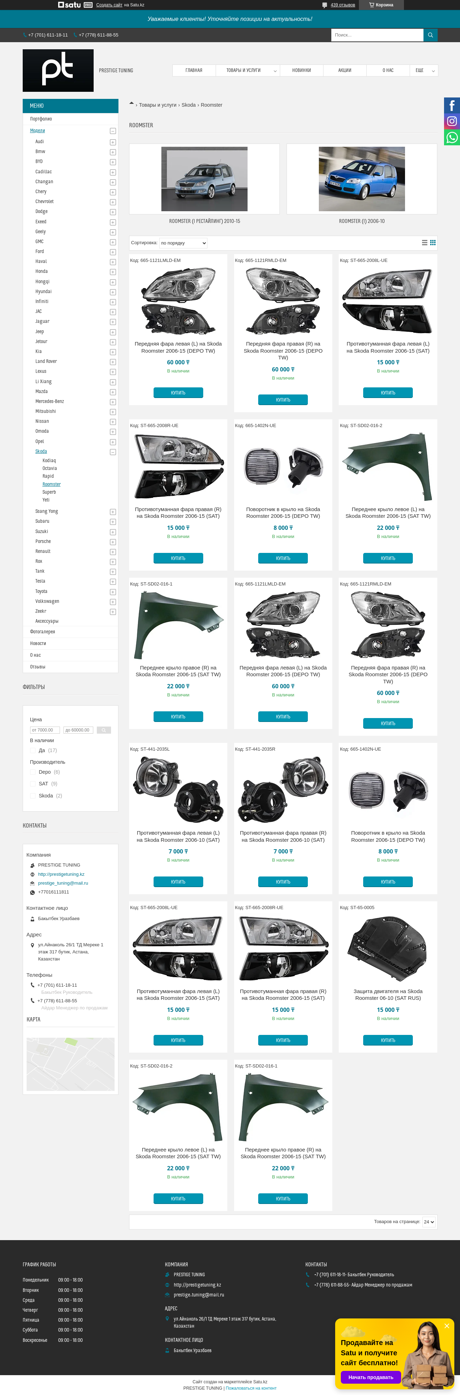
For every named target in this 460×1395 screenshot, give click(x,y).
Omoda (42, 431)
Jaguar (42, 321)
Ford (39, 251)
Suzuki (41, 531)
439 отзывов (343, 4)
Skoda (189, 105)
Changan (44, 182)
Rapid (48, 476)
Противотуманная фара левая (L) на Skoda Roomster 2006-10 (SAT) (178, 836)
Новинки (301, 70)
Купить (178, 393)
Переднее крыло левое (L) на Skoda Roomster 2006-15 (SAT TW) (388, 512)
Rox (38, 561)
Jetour (41, 341)
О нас (388, 70)
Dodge (41, 211)
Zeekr (40, 611)
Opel (39, 441)
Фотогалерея (42, 632)
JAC (38, 311)
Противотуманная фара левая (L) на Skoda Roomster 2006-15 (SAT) (388, 347)
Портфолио (41, 119)
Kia (38, 351)
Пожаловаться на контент (251, 1388)
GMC (39, 242)
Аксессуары (47, 621)
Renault (42, 551)
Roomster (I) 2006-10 (362, 221)
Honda (41, 271)
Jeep (39, 332)
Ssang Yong (46, 511)
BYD (39, 161)
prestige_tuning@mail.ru (63, 883)
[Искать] (430, 35)
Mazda (41, 391)
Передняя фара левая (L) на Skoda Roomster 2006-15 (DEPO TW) (178, 347)
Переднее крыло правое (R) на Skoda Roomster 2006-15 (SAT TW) (178, 671)
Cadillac (43, 172)
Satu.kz (260, 1381)
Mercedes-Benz (49, 401)
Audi (39, 142)
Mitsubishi (45, 411)
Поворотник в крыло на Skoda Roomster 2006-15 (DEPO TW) (283, 512)
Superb (49, 492)
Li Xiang (43, 382)
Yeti (46, 500)
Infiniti (42, 301)
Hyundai (43, 292)
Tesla (40, 581)
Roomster (52, 484)
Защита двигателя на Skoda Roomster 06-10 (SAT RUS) (388, 994)
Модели (37, 131)
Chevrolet (44, 202)
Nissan (42, 421)
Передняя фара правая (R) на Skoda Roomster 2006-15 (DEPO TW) (283, 350)
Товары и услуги (244, 70)
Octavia (50, 468)
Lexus (40, 371)
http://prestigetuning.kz (61, 874)
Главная (194, 70)
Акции (344, 70)
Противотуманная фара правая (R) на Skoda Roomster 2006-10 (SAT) (283, 836)
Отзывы (37, 667)
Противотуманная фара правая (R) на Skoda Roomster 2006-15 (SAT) (178, 512)
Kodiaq (49, 461)
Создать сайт (109, 4)
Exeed (40, 222)
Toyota (41, 591)
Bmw (40, 152)
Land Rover (46, 361)
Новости (38, 643)
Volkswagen (47, 601)
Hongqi (42, 282)
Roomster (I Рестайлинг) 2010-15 (204, 221)
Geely (40, 232)
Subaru (42, 521)
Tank (40, 571)
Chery (40, 192)
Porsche (43, 541)
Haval (41, 261)
